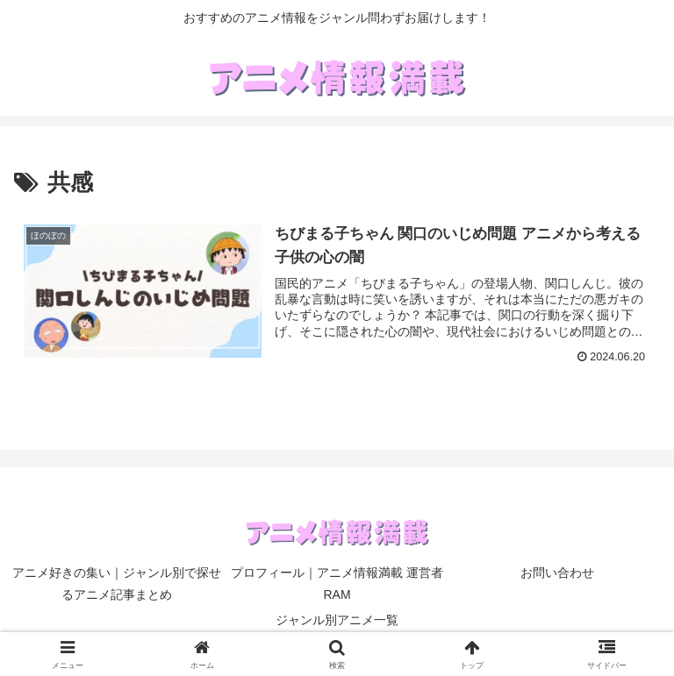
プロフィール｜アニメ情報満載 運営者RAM (337, 583)
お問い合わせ (557, 573)
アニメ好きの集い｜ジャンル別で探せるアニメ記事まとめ (116, 583)
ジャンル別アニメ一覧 (337, 620)
